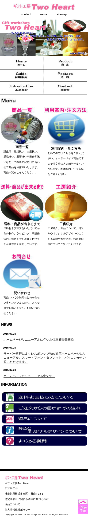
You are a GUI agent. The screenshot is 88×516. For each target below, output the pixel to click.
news (43, 14)
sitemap (62, 14)
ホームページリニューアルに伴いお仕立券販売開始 (39, 339)
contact (26, 14)
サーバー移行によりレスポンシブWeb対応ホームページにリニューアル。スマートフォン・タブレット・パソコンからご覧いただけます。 (45, 358)
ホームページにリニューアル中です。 (29, 376)
